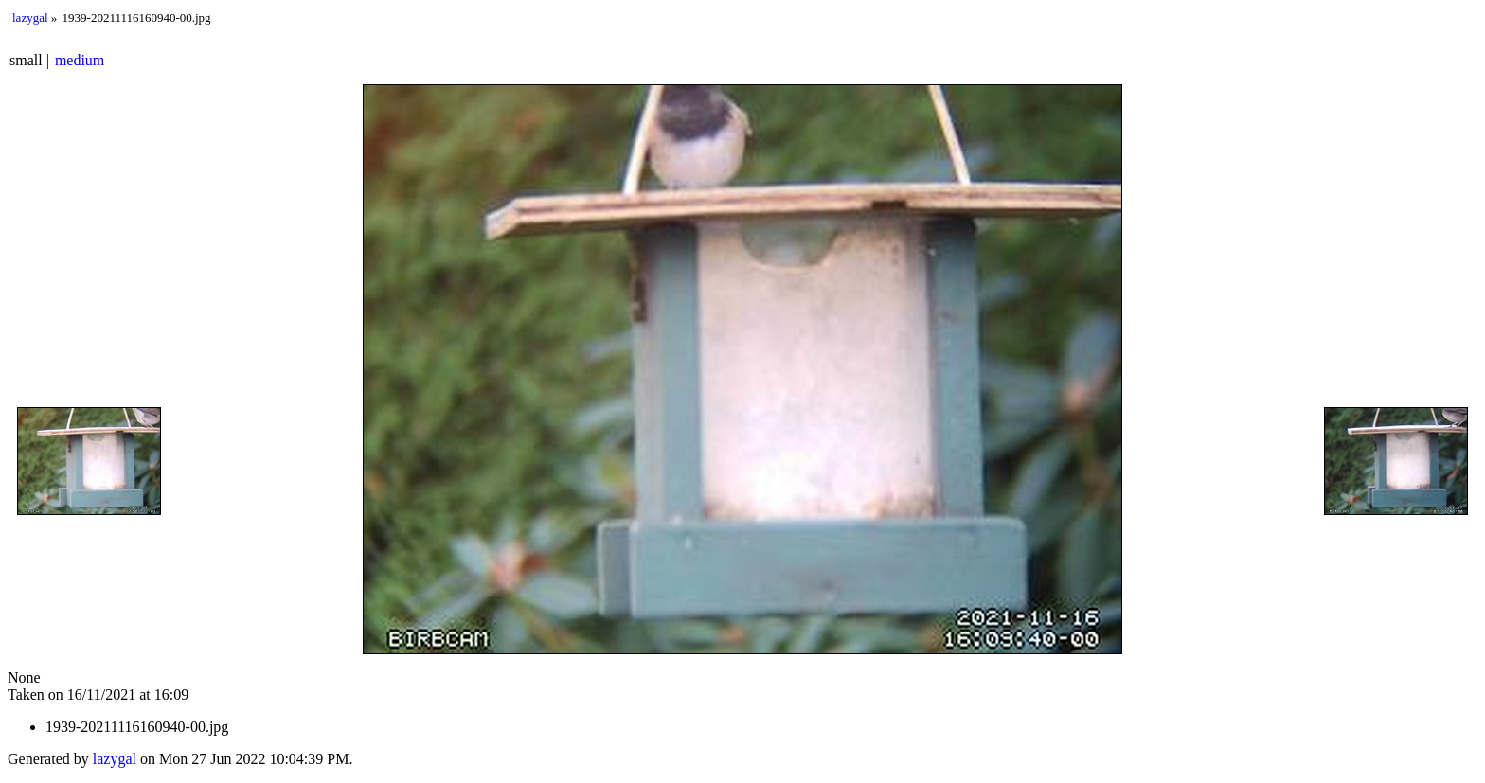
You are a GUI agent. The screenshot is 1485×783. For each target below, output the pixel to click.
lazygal (30, 17)
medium (79, 60)
